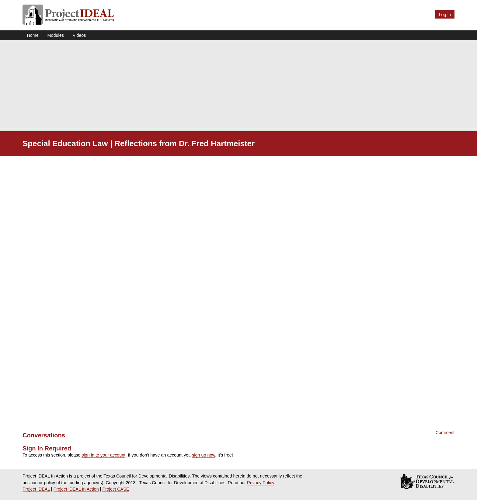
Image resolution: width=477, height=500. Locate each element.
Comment (445, 432)
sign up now (203, 455)
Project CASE (115, 489)
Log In (445, 14)
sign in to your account (103, 455)
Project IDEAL (36, 489)
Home (32, 35)
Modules (55, 35)
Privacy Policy (260, 482)
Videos (79, 35)
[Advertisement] (238, 85)
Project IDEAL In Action (76, 489)
